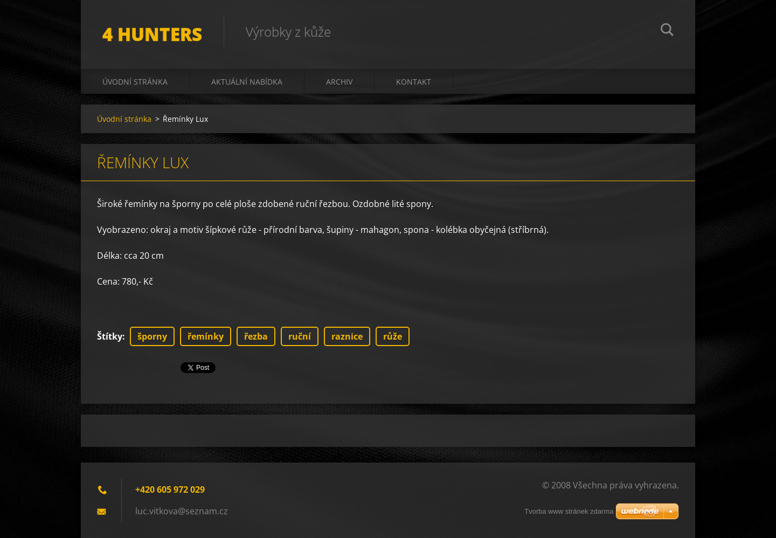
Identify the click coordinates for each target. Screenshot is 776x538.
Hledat (667, 31)
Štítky (109, 336)
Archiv (339, 82)
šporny (152, 336)
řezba (256, 336)
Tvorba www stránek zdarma (568, 511)
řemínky (206, 336)
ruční (299, 336)
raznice (347, 336)
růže (392, 336)
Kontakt (413, 82)
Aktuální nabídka (246, 82)
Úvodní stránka (135, 82)
